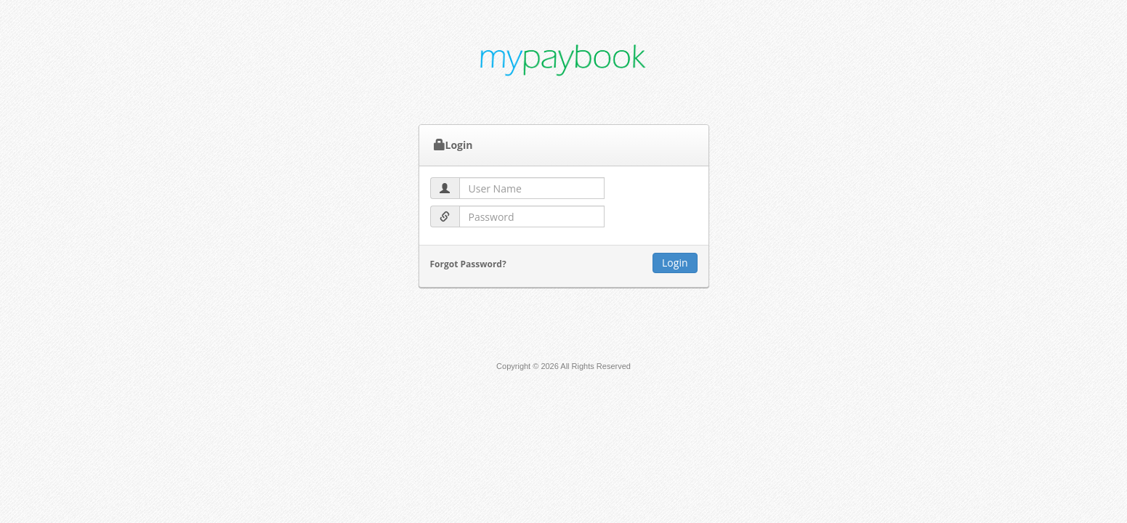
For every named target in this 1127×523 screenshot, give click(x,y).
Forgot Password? (468, 264)
